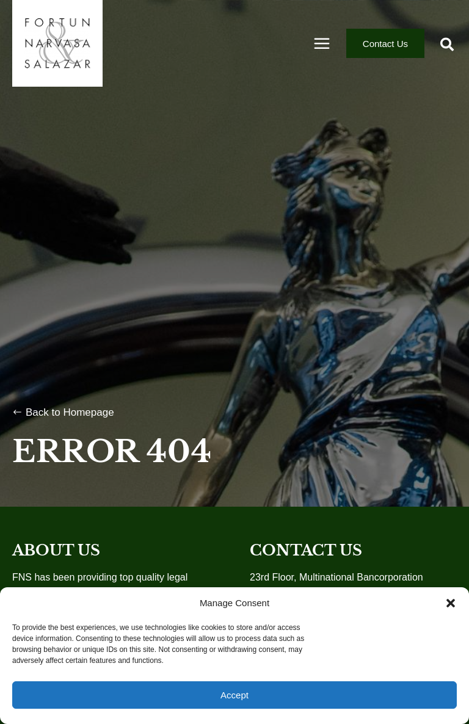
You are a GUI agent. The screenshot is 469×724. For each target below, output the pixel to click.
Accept (234, 695)
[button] (451, 603)
